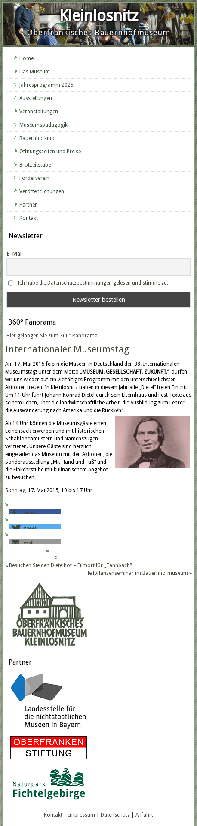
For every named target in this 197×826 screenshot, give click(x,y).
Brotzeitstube (35, 165)
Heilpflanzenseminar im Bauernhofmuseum (137, 573)
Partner (28, 205)
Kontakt (28, 218)
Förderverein (34, 178)
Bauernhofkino (37, 138)
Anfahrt (144, 815)
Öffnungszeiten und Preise (50, 152)
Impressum (81, 815)
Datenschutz (115, 815)
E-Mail (14, 253)
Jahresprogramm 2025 (46, 85)
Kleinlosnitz (98, 15)
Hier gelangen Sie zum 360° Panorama (52, 336)
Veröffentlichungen (41, 191)
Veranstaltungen (38, 112)
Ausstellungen (35, 98)
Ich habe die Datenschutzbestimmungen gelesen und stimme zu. (93, 283)
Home (26, 58)
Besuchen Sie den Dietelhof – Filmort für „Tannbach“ (70, 565)
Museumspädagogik (43, 125)
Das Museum (34, 72)
